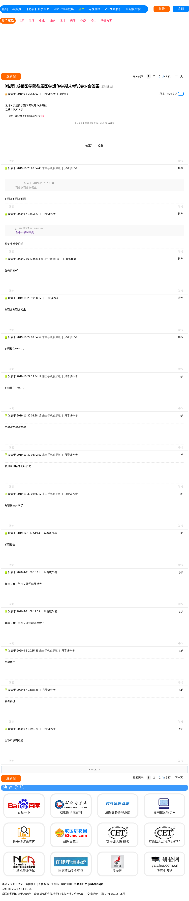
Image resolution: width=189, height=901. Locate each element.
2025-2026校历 (64, 9)
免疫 (83, 20)
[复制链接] (107, 86)
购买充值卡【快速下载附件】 (19, 884)
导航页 (16, 9)
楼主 (162, 93)
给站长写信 (133, 9)
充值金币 (43, 884)
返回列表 (138, 76)
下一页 (179, 76)
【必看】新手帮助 (37, 9)
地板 (180, 337)
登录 (161, 9)
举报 (180, 161)
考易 (21, 20)
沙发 (180, 297)
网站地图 (66, 884)
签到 (5, 9)
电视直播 (94, 9)
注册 (181, 9)
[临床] (10, 86)
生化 (42, 20)
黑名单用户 (80, 884)
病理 (73, 20)
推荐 (180, 168)
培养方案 (106, 20)
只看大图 (64, 93)
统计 (62, 20)
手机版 (55, 884)
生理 (31, 20)
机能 (52, 20)
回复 (43, 116)
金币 (81, 9)
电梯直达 (172, 93)
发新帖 (11, 76)
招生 (93, 20)
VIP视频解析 (113, 9)
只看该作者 (49, 93)
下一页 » (94, 769)
